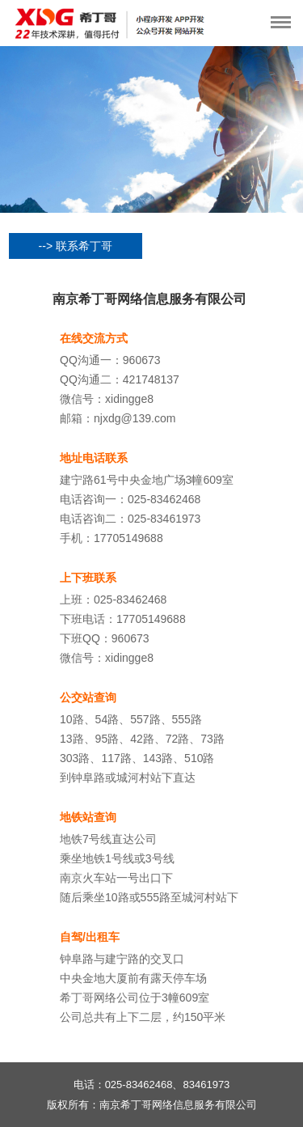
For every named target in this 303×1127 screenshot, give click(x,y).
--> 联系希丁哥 (75, 245)
